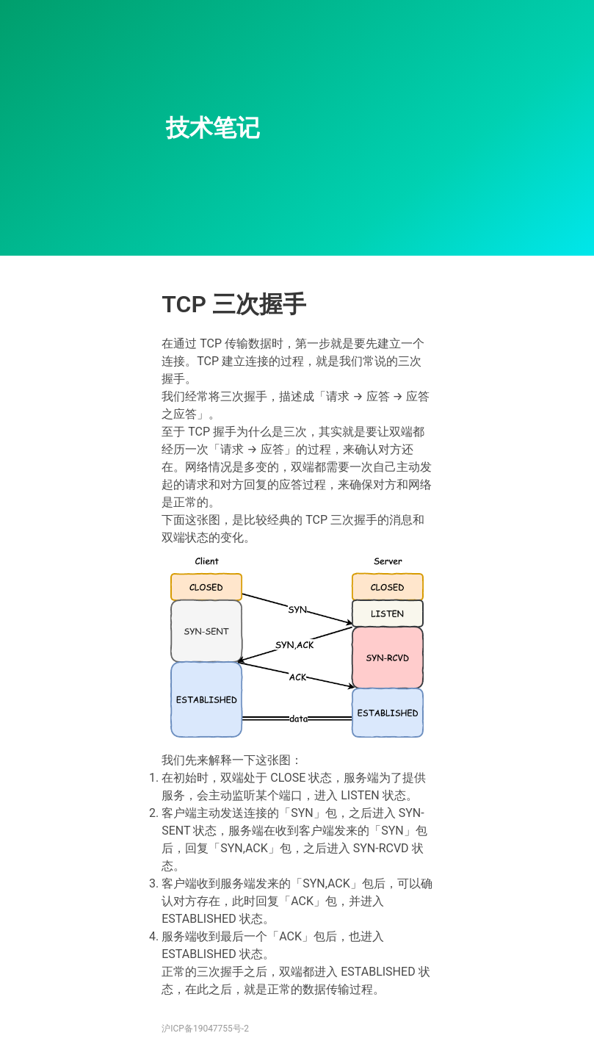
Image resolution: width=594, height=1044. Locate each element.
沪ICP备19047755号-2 (205, 1028)
